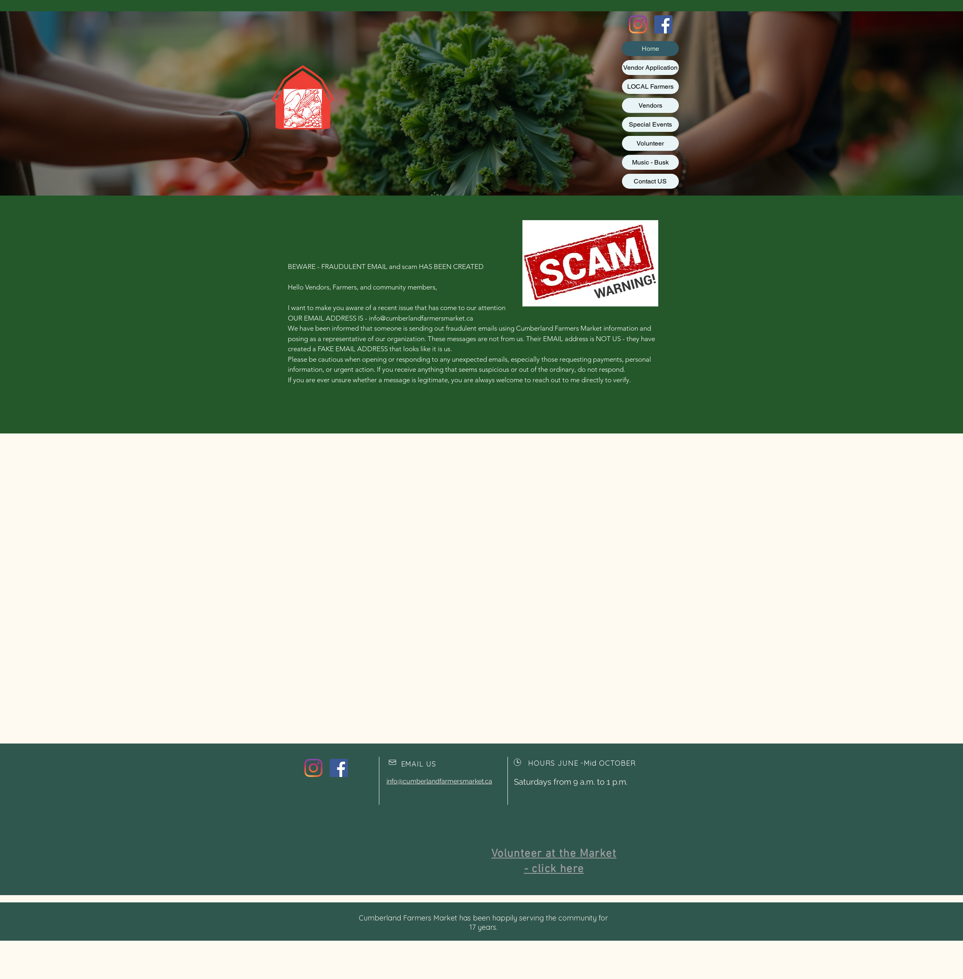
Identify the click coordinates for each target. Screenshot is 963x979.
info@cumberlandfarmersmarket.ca (421, 318)
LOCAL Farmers (650, 86)
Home (650, 48)
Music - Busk (650, 162)
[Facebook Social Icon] (663, 24)
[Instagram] (638, 24)
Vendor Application (650, 67)
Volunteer (650, 143)
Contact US (650, 181)
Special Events (650, 124)
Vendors (650, 105)
